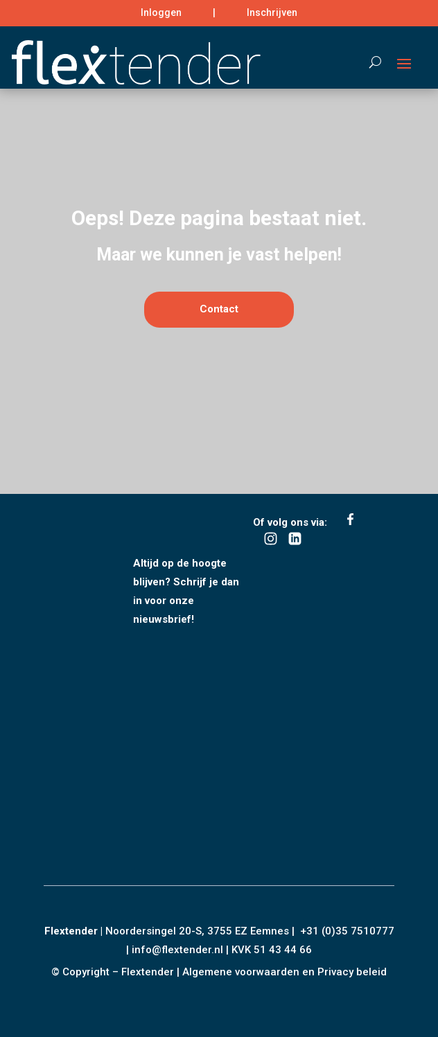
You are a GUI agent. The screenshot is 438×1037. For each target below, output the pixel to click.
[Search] (368, 62)
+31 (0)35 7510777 (347, 931)
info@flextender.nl (179, 949)
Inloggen (161, 12)
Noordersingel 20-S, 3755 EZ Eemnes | (202, 931)
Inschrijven (272, 12)
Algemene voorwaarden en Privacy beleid (284, 972)
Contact (219, 366)
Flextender (71, 931)
